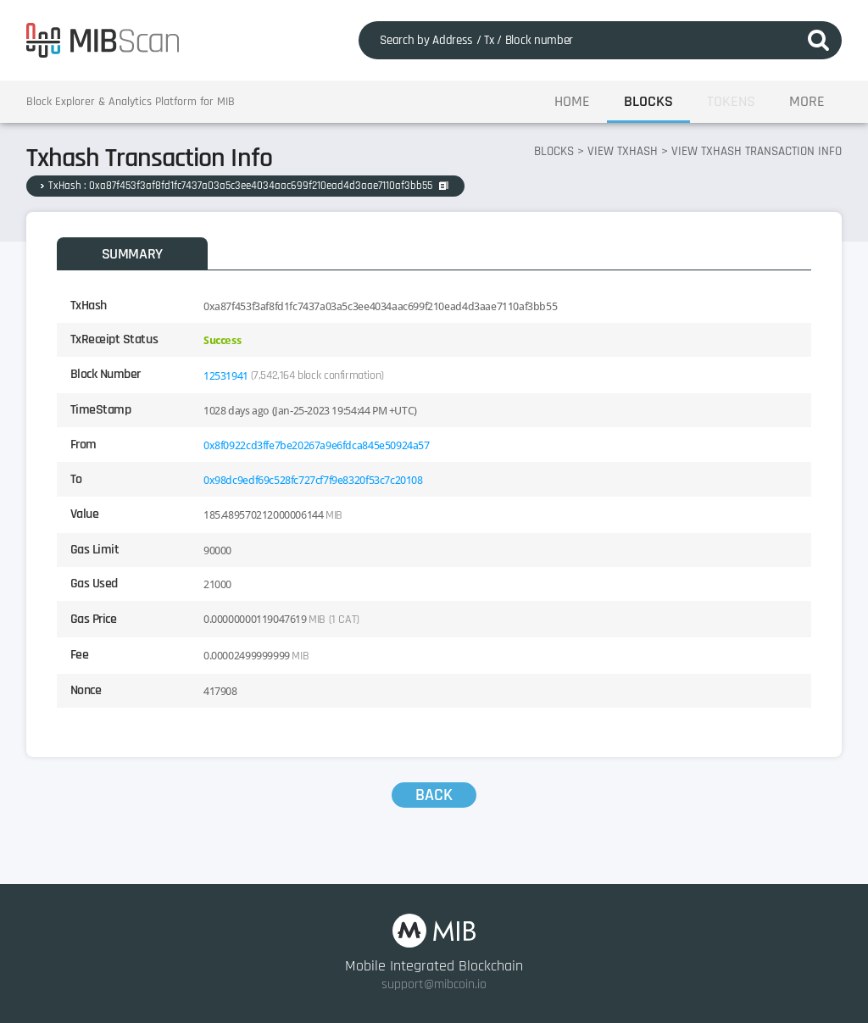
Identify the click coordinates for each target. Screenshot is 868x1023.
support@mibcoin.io (434, 984)
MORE (807, 101)
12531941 (225, 376)
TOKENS (731, 101)
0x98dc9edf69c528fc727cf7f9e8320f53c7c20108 (313, 480)
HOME (572, 101)
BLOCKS (648, 101)
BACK (434, 795)
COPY (443, 185)
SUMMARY (132, 254)
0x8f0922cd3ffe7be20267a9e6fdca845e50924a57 (316, 445)
